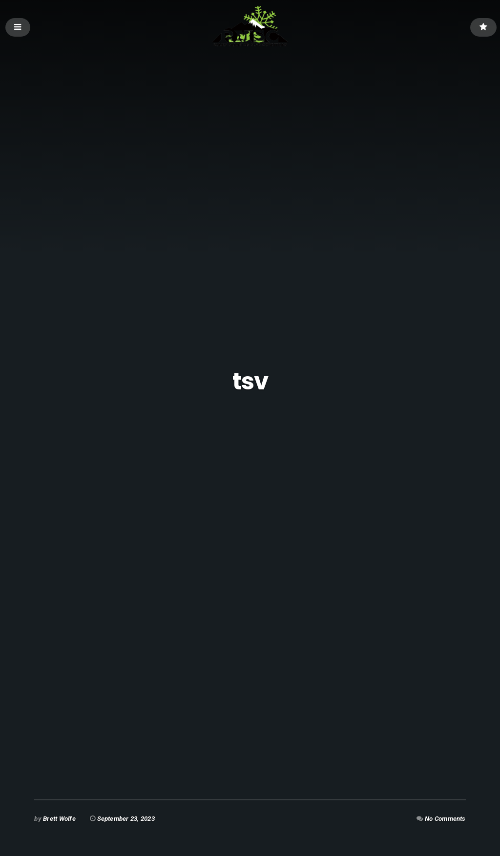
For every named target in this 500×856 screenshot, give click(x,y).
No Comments (445, 818)
